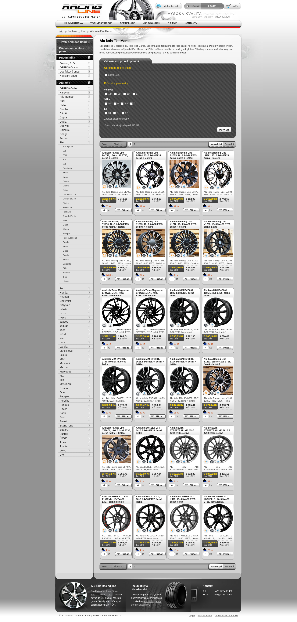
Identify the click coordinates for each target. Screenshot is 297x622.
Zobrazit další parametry (116, 118)
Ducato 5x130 (69, 199)
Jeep (62, 329)
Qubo (65, 251)
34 (108, 113)
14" (108, 94)
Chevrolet (65, 300)
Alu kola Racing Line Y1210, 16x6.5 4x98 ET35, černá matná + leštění (115, 224)
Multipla (66, 233)
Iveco (63, 317)
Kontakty (191, 23)
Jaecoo (64, 321)
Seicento (67, 264)
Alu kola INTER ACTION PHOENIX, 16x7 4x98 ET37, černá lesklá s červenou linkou (115, 500)
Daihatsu (65, 129)
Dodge (63, 134)
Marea (66, 229)
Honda (63, 292)
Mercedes (65, 371)
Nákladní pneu (68, 75)
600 (64, 164)
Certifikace (127, 23)
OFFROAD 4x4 (69, 88)
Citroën (64, 113)
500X (65, 159)
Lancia (63, 346)
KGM (63, 334)
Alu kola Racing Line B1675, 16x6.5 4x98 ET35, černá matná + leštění (183, 155)
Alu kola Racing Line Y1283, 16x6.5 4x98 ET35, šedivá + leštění (149, 224)
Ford (62, 288)
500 (64, 151)
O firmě (172, 23)
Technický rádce (101, 23)
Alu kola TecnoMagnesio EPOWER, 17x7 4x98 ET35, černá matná (115, 293)
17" (136, 94)
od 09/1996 (112, 75)
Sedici (66, 259)
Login (192, 615)
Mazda (64, 367)
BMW (63, 105)
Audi (62, 100)
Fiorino (66, 203)
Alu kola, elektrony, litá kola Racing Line (79, 10)
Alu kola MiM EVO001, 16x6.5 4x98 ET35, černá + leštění (150, 362)
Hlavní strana (73, 23)
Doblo (65, 190)
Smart (63, 421)
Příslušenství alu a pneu (71, 49)
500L (65, 155)
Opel (62, 392)
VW (62, 454)
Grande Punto (69, 216)
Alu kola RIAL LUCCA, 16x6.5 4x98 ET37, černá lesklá (149, 499)
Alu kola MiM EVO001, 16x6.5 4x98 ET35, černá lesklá (217, 293)
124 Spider (68, 146)
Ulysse (66, 281)
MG (62, 375)
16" (126, 94)
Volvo (63, 450)
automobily (149, 601)
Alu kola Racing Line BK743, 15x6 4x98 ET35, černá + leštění (115, 155)
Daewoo (64, 125)
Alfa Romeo (66, 96)
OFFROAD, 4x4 (69, 67)
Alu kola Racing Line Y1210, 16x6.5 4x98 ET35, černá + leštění (183, 224)
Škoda (63, 438)
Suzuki (64, 433)
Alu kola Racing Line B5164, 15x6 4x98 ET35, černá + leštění (148, 155)
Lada (63, 342)
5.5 (108, 103)
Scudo (66, 255)
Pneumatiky (67, 57)
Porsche (64, 400)
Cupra (63, 117)
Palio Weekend (70, 238)
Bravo (65, 177)
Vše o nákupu (151, 23)
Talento (66, 272)
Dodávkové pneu (70, 71)
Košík (235, 6)
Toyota (63, 446)
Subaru (64, 429)
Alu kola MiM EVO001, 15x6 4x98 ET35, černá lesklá (182, 293)
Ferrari (63, 138)
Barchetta (67, 168)
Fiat (62, 142)
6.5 (124, 103)
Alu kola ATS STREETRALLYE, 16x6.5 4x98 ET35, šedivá (217, 430)
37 (125, 113)
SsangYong (66, 425)
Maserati (65, 363)
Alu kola (64, 82)
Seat (62, 417)
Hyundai (64, 296)
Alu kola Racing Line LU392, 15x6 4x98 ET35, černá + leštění (216, 155)
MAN (63, 359)
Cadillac (64, 109)
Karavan (65, 92)
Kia (61, 338)
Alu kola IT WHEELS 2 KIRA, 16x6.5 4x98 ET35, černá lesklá (183, 499)
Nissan (64, 388)
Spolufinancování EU (226, 615)
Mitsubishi (65, 384)
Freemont (67, 207)
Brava (65, 173)
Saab (63, 413)
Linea (65, 225)
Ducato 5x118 (69, 194)
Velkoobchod (171, 6)
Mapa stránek (205, 615)
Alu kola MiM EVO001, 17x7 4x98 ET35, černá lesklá (114, 362)
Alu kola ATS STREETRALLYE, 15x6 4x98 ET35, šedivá (182, 430)
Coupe (66, 181)
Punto (65, 246)
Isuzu (63, 313)
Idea (65, 220)
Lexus (63, 354)
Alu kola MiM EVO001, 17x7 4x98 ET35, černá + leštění (183, 362)
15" (117, 94)
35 (116, 113)
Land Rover (66, 350)
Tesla (63, 442)
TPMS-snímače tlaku (73, 41)
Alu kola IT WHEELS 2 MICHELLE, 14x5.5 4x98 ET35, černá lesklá (216, 499)
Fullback (67, 212)
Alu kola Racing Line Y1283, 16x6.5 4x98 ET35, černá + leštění (217, 362)
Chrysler (65, 305)
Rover (63, 408)
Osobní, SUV (67, 63)
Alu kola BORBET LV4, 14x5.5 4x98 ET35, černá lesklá (149, 430)
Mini (62, 379)
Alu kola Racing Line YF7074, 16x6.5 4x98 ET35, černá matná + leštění (116, 430)
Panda (66, 242)
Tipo (65, 277)
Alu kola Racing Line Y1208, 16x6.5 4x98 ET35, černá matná (217, 224)
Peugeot (65, 396)
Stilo (65, 268)
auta (110, 594)
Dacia (63, 121)
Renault (64, 404)
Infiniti (63, 309)
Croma (66, 186)
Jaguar (64, 325)
